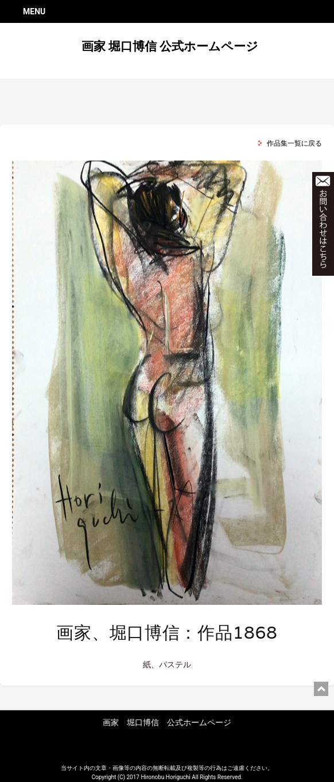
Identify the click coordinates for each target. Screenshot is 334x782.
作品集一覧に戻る (294, 143)
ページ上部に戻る (321, 689)
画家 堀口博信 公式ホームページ (169, 46)
